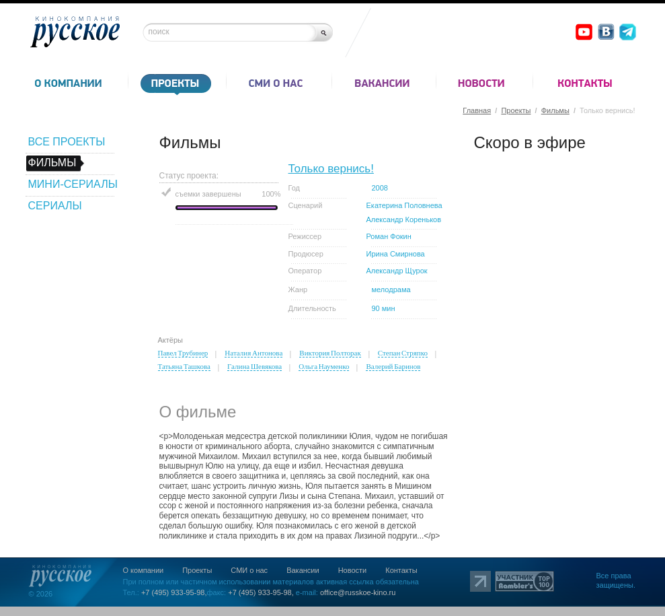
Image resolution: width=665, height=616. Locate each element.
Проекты (516, 110)
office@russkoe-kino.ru (357, 592)
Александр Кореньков (404, 219)
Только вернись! (331, 168)
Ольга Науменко (324, 366)
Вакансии (302, 570)
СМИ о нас (249, 570)
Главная (477, 110)
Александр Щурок (397, 271)
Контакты (401, 570)
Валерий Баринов (393, 366)
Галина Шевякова (254, 366)
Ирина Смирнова (395, 254)
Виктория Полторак (329, 353)
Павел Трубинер (183, 353)
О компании (143, 570)
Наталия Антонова (253, 353)
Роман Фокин (389, 236)
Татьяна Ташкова (184, 366)
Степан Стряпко (403, 353)
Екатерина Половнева (404, 205)
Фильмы (555, 110)
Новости (352, 570)
